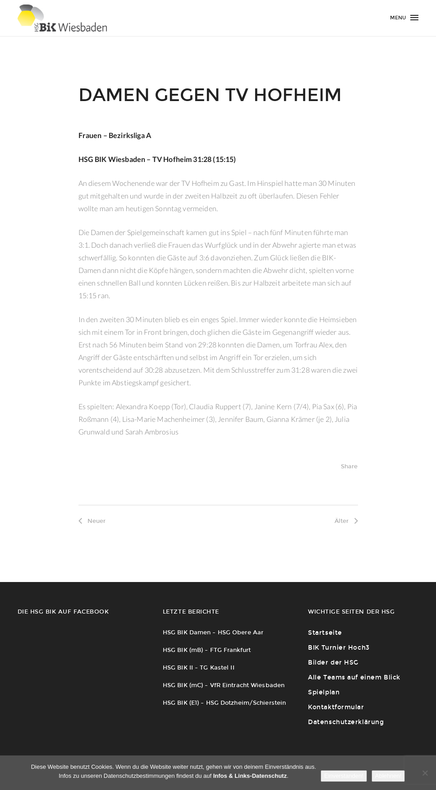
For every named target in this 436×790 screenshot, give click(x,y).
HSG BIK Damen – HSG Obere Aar (213, 632)
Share (349, 466)
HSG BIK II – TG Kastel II (198, 667)
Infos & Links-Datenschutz (250, 775)
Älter (346, 520)
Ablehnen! (388, 775)
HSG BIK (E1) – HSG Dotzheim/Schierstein (224, 702)
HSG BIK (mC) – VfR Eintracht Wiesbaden (224, 685)
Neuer (92, 520)
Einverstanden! (343, 775)
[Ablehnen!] (424, 772)
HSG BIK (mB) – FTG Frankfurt (207, 650)
